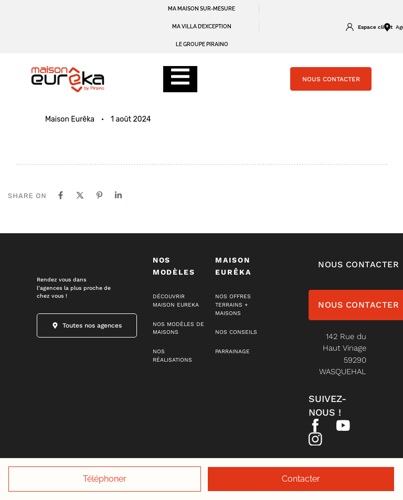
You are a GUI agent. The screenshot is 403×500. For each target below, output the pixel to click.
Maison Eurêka (69, 119)
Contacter (301, 479)
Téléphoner (104, 479)
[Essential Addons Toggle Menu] (180, 79)
